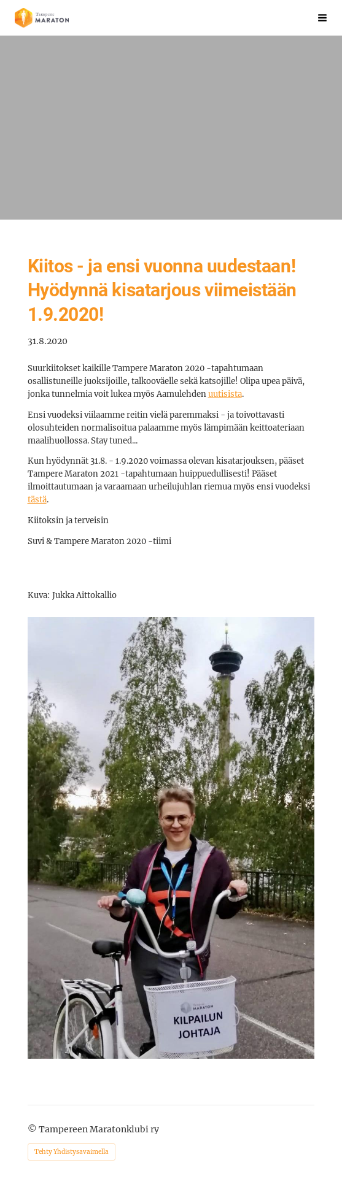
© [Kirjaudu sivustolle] (33, 1129)
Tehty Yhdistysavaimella (71, 1152)
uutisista (225, 394)
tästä (37, 499)
